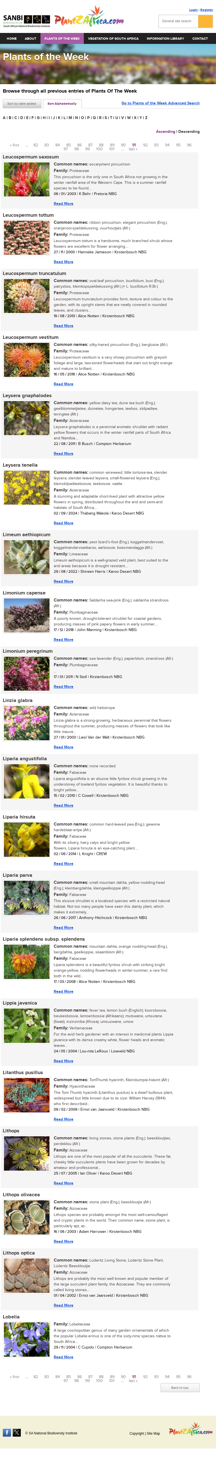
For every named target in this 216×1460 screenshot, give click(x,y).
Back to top (179, 1388)
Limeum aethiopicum (26, 535)
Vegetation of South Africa (113, 39)
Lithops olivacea (21, 1195)
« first (14, 145)
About (30, 39)
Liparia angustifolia (25, 759)
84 (57, 145)
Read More (63, 203)
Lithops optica (19, 1253)
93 (156, 145)
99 (87, 149)
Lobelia (11, 1317)
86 (79, 145)
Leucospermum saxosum (31, 157)
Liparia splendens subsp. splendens (44, 939)
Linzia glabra (18, 700)
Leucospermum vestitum (30, 337)
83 (46, 145)
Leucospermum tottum (28, 215)
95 (178, 145)
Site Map (153, 1434)
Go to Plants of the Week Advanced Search (161, 103)
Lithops (11, 1131)
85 (68, 145)
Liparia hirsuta (19, 817)
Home (12, 39)
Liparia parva (17, 875)
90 (123, 145)
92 (145, 145)
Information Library (165, 39)
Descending (189, 131)
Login (193, 10)
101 (111, 149)
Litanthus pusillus (23, 1073)
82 (35, 145)
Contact (200, 39)
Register (206, 10)
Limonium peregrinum (28, 651)
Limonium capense (24, 593)
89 (112, 145)
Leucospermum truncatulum (34, 273)
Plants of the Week (62, 39)
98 (76, 149)
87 (90, 145)
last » (133, 149)
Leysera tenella (20, 465)
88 (101, 145)
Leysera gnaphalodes (27, 396)
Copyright (136, 1434)
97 (66, 149)
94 (167, 145)
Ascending (165, 131)
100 (99, 149)
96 (189, 145)
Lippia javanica (20, 1003)
